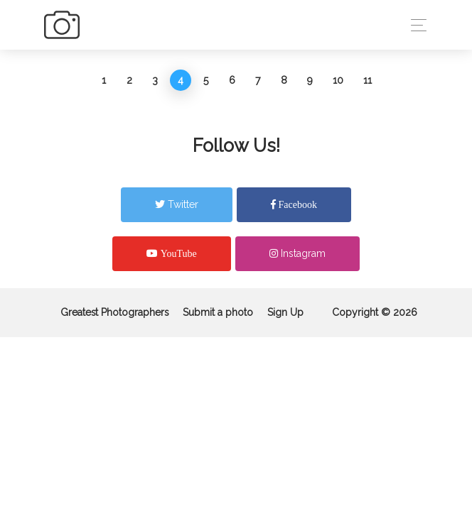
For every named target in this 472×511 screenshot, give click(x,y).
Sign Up (285, 312)
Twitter (176, 204)
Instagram (297, 253)
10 (338, 80)
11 (367, 80)
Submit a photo (218, 312)
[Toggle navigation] (415, 25)
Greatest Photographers (114, 312)
